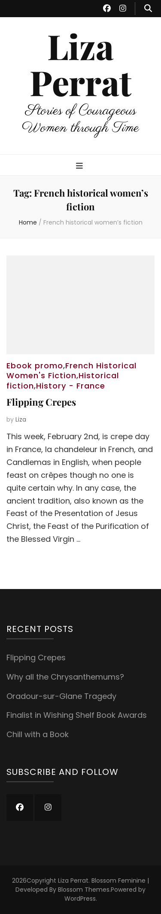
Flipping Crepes (41, 401)
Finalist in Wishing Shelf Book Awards (76, 715)
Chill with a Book (37, 734)
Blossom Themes (83, 889)
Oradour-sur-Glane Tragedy (61, 696)
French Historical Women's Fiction (71, 370)
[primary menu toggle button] (80, 166)
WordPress (80, 898)
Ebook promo (34, 365)
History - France (70, 385)
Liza (20, 419)
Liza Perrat (80, 64)
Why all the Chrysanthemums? (65, 676)
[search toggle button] (148, 8)
